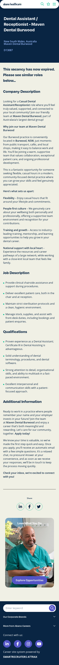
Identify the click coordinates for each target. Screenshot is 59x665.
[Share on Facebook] (29, 506)
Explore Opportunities (29, 580)
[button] (42, 4)
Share (29, 498)
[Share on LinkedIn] (20, 506)
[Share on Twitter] (38, 506)
